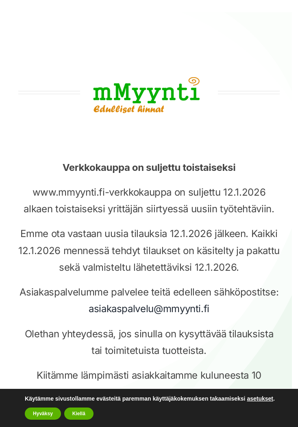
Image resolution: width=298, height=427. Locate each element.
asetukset (260, 398)
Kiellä (78, 413)
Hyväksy (43, 413)
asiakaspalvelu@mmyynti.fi (149, 309)
